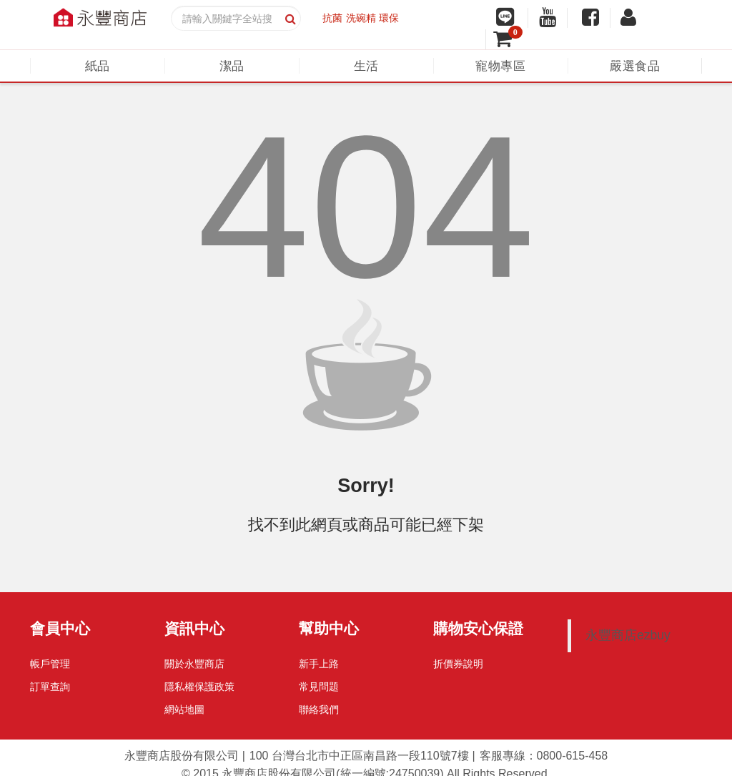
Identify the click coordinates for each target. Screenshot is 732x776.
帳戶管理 (50, 663)
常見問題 (319, 686)
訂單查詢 (50, 686)
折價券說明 (458, 663)
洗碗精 (361, 18)
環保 (389, 18)
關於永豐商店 (194, 663)
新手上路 (319, 663)
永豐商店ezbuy (628, 635)
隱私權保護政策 (199, 686)
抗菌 (332, 18)
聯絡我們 (319, 709)
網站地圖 (184, 709)
